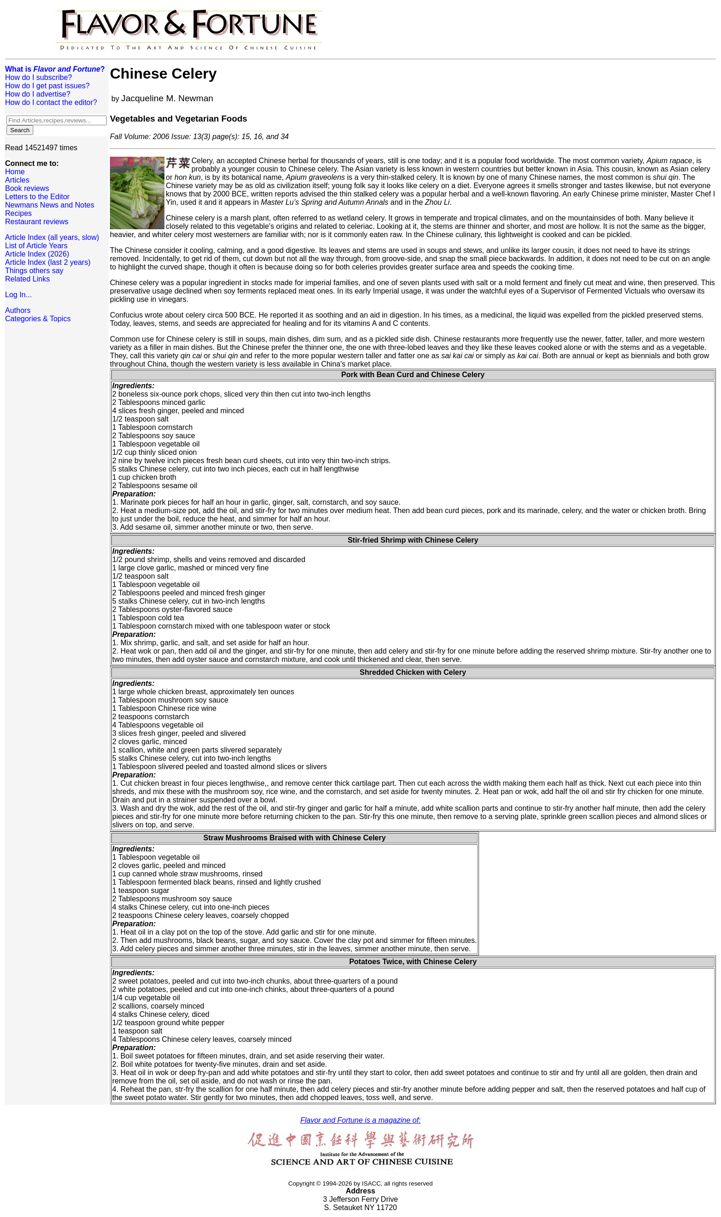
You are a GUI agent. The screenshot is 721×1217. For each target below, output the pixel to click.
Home (15, 172)
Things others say (34, 271)
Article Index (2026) (37, 254)
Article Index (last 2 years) (48, 262)
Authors (17, 310)
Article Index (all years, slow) (52, 237)
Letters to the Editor (37, 197)
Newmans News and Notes (49, 205)
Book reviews (27, 188)
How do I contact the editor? (51, 102)
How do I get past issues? (47, 86)
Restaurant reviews (36, 222)
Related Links (27, 279)
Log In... (18, 295)
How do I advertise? (37, 94)
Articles (17, 180)
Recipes (18, 213)
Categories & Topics (38, 319)
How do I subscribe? (38, 77)
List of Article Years (36, 246)
